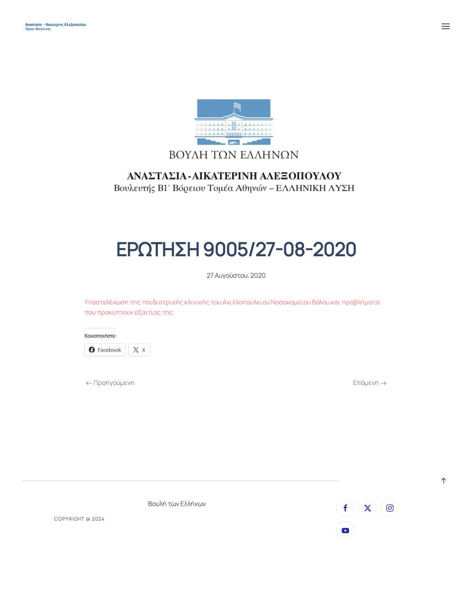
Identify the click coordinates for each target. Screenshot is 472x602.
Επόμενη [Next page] (369, 382)
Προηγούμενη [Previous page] (110, 382)
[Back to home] (56, 26)
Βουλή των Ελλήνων (177, 503)
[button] (446, 26)
